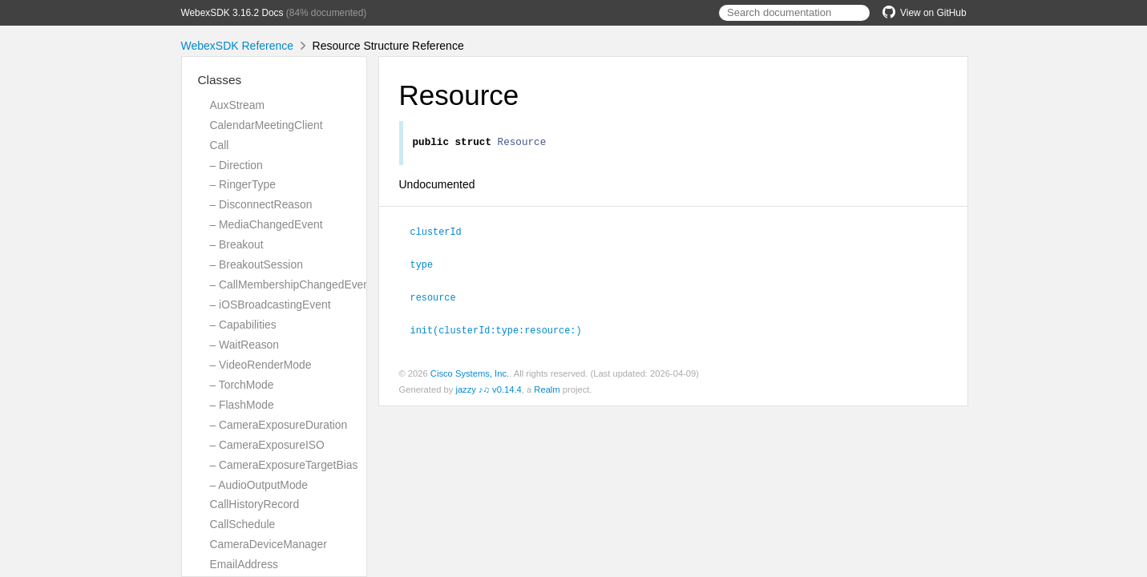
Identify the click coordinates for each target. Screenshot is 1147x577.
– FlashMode (242, 404)
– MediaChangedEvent (266, 224)
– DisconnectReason (261, 204)
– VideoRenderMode (261, 364)
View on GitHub (924, 12)
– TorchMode (242, 384)
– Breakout (237, 244)
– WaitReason (245, 344)
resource (440, 297)
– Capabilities (243, 324)
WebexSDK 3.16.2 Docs (232, 12)
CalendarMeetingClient (266, 125)
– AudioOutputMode (259, 484)
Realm (546, 388)
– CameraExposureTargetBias (284, 464)
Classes (220, 80)
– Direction (236, 165)
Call (219, 145)
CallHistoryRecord (255, 504)
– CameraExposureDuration (279, 424)
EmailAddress (244, 564)
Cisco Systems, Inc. (469, 372)
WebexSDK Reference (237, 45)
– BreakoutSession (256, 264)
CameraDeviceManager (268, 544)
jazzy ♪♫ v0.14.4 (488, 388)
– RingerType (243, 184)
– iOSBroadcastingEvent (270, 304)
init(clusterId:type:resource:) (503, 329)
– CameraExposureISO (267, 444)
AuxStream (237, 105)
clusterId (443, 233)
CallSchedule (243, 524)
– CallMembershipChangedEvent (291, 284)
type (429, 265)
